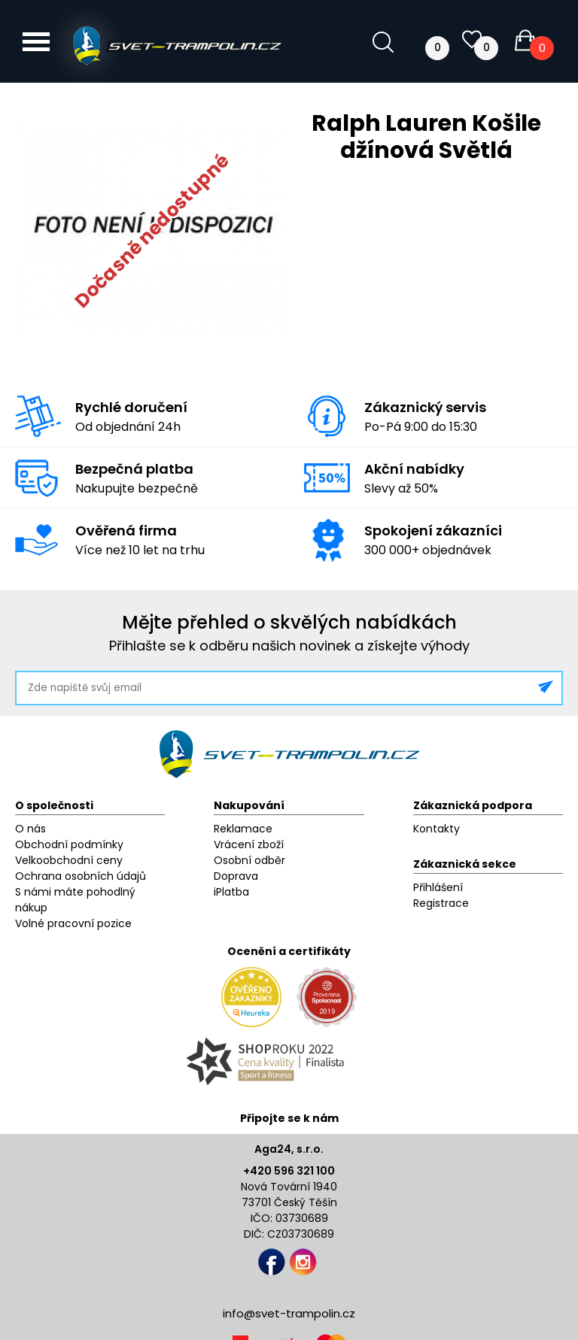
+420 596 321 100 (289, 1170)
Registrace (441, 903)
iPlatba (231, 891)
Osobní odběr (249, 860)
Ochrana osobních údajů (80, 876)
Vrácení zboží (249, 844)
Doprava (236, 876)
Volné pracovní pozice (73, 923)
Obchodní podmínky (69, 844)
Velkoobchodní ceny (69, 860)
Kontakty (436, 828)
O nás (30, 828)
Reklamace (243, 828)
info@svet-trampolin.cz (289, 1313)
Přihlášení (438, 887)
